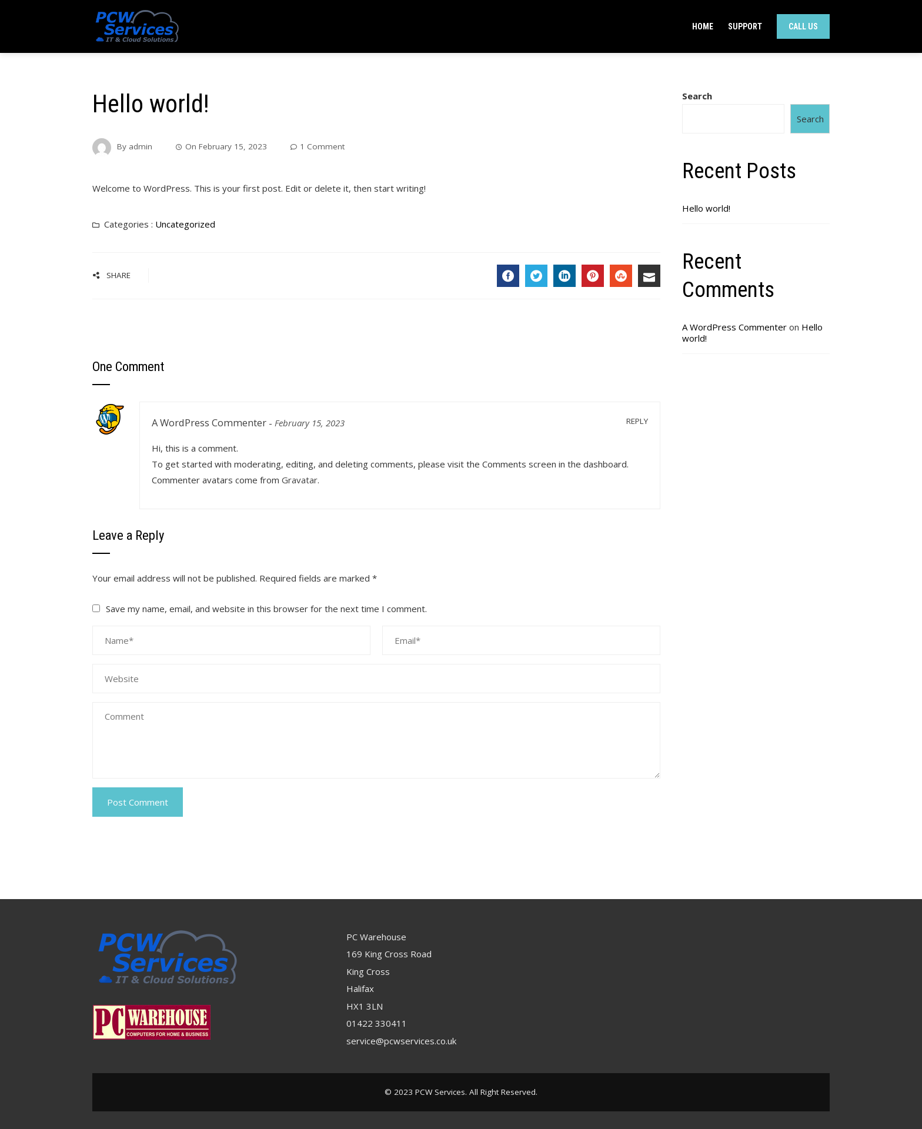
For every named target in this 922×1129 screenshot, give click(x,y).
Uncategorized (185, 224)
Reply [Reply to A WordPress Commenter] (637, 421)
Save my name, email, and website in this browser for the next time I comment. (266, 608)
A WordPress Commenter (209, 422)
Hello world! (706, 208)
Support (745, 26)
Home (702, 26)
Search (697, 96)
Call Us (803, 26)
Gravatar (300, 480)
